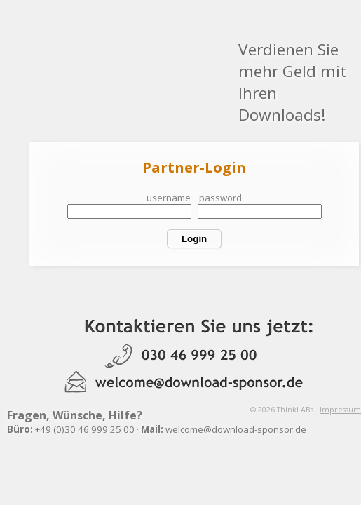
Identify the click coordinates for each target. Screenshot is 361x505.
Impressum (340, 410)
